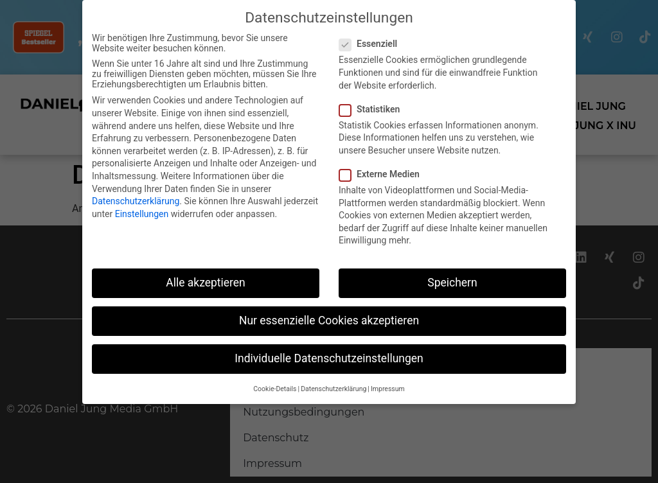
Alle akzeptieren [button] (205, 282)
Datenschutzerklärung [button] (333, 389)
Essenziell (372, 44)
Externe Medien (383, 174)
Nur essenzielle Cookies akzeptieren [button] (329, 320)
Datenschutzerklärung (135, 201)
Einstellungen (142, 214)
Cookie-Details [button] (274, 389)
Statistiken (373, 109)
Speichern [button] (452, 282)
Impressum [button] (388, 389)
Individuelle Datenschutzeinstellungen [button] (329, 358)
